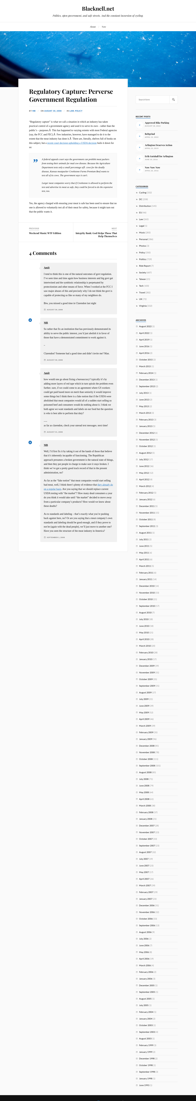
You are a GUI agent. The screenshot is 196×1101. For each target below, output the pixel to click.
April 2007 (144, 878)
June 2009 (144, 705)
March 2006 (145, 965)
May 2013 (144, 406)
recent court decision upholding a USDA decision (72, 143)
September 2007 (147, 845)
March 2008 (145, 805)
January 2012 (145, 499)
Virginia (143, 305)
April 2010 (144, 639)
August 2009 (145, 692)
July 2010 (143, 619)
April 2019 (144, 339)
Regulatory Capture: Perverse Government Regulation (71, 95)
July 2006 (143, 938)
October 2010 (146, 599)
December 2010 (146, 586)
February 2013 (146, 419)
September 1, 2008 (56, 537)
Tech (141, 285)
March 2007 (145, 885)
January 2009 (145, 739)
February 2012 (146, 492)
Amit (47, 267)
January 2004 (145, 1018)
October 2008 (146, 759)
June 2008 (144, 785)
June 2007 (144, 865)
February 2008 (146, 812)
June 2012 (144, 466)
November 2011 (147, 512)
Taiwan (142, 279)
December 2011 (146, 506)
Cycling (142, 192)
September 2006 (147, 925)
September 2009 (147, 685)
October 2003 (146, 1025)
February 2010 (146, 652)
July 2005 (143, 1005)
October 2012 (146, 446)
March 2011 (145, 566)
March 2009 (145, 725)
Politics (142, 259)
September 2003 (147, 1032)
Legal (141, 225)
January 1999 (145, 1052)
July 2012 (143, 459)
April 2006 (144, 958)
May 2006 (144, 952)
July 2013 (143, 392)
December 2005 (146, 985)
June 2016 (144, 346)
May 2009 (144, 712)
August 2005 (145, 998)
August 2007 (145, 852)
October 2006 (146, 918)
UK (140, 299)
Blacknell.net (98, 8)
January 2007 (145, 898)
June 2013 (144, 399)
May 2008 (144, 792)
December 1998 (146, 1058)
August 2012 (145, 452)
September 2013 (147, 386)
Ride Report (145, 265)
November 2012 (147, 439)
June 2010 (144, 626)
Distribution (145, 206)
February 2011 (146, 572)
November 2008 (147, 752)
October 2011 (146, 519)
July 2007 (143, 858)
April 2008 (144, 799)
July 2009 (143, 699)
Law (71, 111)
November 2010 (147, 592)
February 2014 (146, 373)
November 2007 (147, 832)
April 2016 (144, 353)
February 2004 (146, 1012)
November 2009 (147, 672)
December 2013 (146, 379)
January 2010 (145, 659)
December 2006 (146, 905)
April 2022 (144, 333)
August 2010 (145, 612)
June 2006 (144, 945)
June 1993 (144, 1085)
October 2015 (146, 359)
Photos (142, 245)
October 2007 (146, 838)
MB (34, 111)
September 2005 (147, 992)
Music (142, 232)
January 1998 (145, 1078)
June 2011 (144, 546)
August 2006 (145, 932)
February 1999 (146, 1045)
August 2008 (145, 772)
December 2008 (146, 745)
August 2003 (145, 1038)
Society (142, 272)
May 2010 (144, 632)
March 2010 (145, 645)
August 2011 (145, 532)
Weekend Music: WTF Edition (45, 233)
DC (140, 199)
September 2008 (147, 765)
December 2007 (146, 825)
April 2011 (144, 559)
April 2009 (144, 719)
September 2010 (147, 606)
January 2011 (145, 579)
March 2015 (145, 366)
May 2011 (144, 552)
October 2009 (146, 679)
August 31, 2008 (55, 432)
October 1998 (146, 1065)
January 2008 (145, 818)
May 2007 (144, 872)
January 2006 (145, 978)
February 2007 (146, 892)
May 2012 (144, 472)
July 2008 (143, 779)
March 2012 (145, 486)
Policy (78, 111)
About (93, 26)
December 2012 (146, 432)
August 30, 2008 (53, 111)
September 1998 (147, 1071)
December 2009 (146, 665)
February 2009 (146, 732)
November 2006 (147, 912)
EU (140, 212)
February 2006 (146, 972)
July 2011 (143, 539)
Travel (142, 292)
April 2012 (144, 479)
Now (104, 26)
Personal (143, 239)
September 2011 (147, 526)
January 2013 (145, 426)
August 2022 (145, 326)
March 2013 (145, 412)
